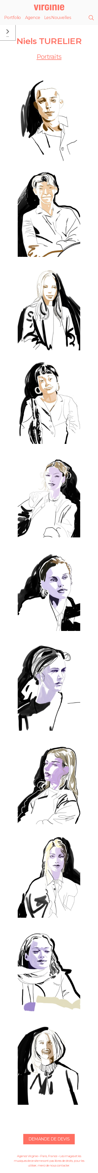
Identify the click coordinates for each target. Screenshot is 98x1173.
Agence (32, 17)
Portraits (49, 56)
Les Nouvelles (57, 17)
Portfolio (12, 17)
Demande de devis (49, 1139)
